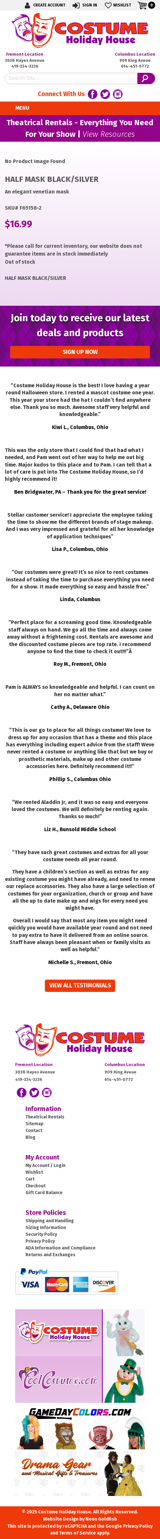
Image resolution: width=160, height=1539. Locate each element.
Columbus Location (135, 54)
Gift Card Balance (44, 1192)
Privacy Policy (40, 1241)
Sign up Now (80, 352)
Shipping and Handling (49, 1221)
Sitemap (34, 1124)
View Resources (109, 134)
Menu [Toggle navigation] (18, 108)
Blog (30, 1137)
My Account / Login (45, 1165)
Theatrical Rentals (45, 1117)
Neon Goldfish (101, 1519)
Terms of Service (77, 1533)
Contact (33, 1130)
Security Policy (41, 1234)
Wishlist (117, 5)
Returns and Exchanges (50, 1255)
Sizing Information (45, 1227)
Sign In (84, 5)
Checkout (35, 1186)
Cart (30, 1179)
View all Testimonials (80, 985)
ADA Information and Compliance (60, 1248)
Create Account (44, 5)
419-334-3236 (24, 66)
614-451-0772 (135, 66)
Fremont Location (24, 54)
